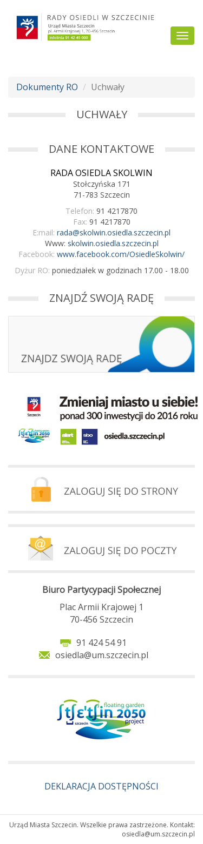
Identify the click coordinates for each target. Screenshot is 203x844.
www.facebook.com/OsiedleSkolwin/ (121, 254)
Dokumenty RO (47, 87)
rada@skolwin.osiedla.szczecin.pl (114, 232)
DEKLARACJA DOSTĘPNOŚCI (101, 786)
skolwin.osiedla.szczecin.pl (113, 243)
